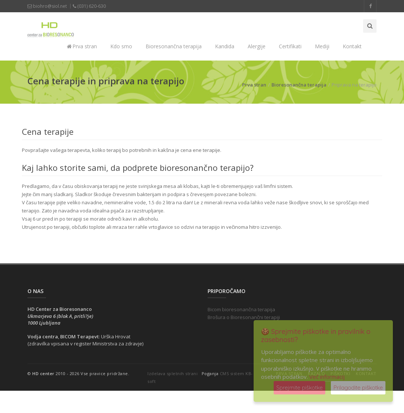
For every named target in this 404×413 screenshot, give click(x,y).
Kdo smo (121, 46)
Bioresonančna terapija (174, 46)
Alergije (256, 46)
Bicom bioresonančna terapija (241, 309)
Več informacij (327, 376)
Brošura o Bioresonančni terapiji (244, 317)
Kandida (224, 46)
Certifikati (290, 46)
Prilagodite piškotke (358, 387)
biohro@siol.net (47, 6)
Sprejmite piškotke (299, 387)
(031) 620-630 (89, 6)
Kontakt (352, 46)
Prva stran (82, 46)
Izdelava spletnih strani (172, 373)
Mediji (322, 46)
